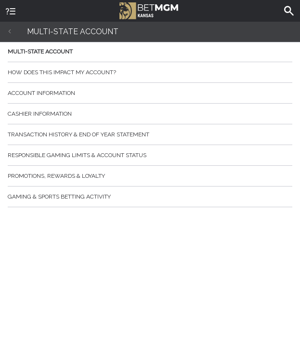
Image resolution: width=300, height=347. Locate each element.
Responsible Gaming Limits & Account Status (150, 155)
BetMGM (149, 9)
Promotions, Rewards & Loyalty (150, 176)
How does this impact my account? (150, 72)
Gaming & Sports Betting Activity (150, 196)
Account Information (150, 93)
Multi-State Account (150, 51)
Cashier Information (150, 113)
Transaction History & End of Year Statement (150, 134)
